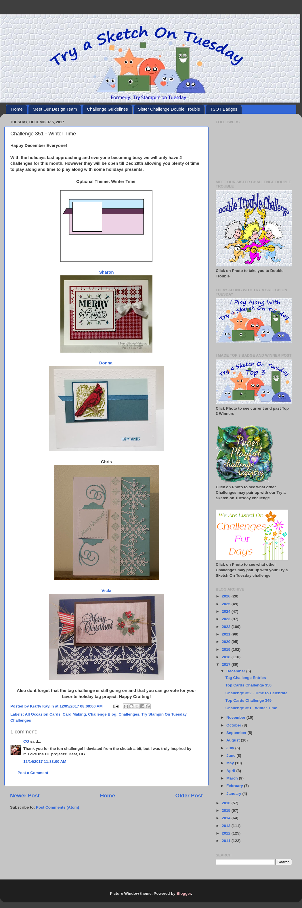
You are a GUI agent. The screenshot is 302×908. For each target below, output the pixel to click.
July (230, 748)
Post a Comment (33, 773)
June (231, 755)
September (237, 733)
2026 (227, 596)
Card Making (74, 714)
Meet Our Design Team (55, 109)
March (232, 778)
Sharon (106, 272)
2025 (227, 604)
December (236, 671)
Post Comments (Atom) (57, 807)
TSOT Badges (223, 109)
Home (17, 109)
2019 (227, 649)
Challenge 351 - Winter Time (251, 708)
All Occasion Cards (43, 714)
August (233, 740)
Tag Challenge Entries (245, 678)
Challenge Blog (102, 714)
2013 (227, 826)
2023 (227, 619)
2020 (227, 642)
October (234, 725)
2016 (227, 803)
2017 (227, 664)
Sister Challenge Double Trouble (169, 109)
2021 (227, 634)
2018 (227, 657)
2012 (227, 833)
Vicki (106, 590)
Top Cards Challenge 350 (248, 685)
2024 (227, 611)
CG (26, 741)
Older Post (189, 795)
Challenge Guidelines (107, 109)
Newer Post (25, 795)
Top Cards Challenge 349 (248, 700)
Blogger (184, 893)
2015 (227, 810)
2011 (227, 841)
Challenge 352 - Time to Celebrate (256, 693)
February (235, 786)
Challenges (128, 714)
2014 (227, 818)
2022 (227, 627)
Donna (106, 363)
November (236, 717)
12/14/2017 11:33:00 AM (44, 761)
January (234, 793)
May (230, 763)
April (231, 771)
